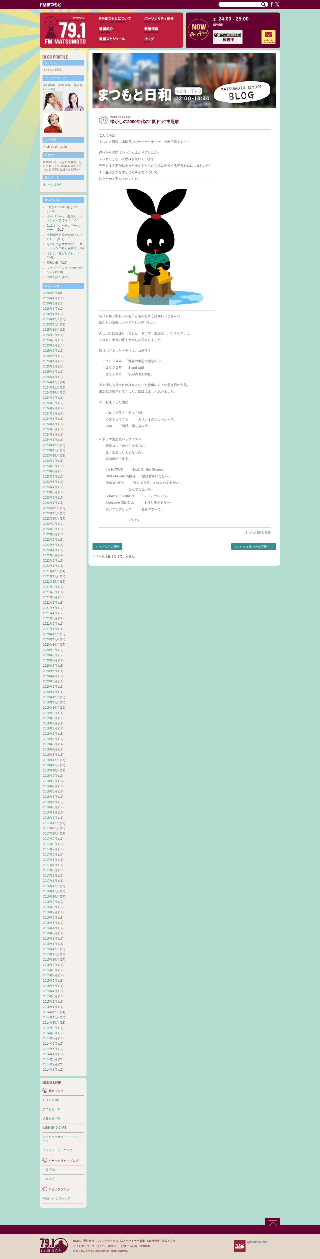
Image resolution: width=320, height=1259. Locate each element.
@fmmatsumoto (257, 1242)
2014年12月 (51, 1012)
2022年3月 (50, 555)
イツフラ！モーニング (57, 1150)
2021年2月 (50, 623)
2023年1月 (50, 503)
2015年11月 (51, 954)
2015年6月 (50, 980)
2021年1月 (50, 629)
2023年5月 (50, 482)
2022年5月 (50, 545)
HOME (77, 1240)
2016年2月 (50, 938)
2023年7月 (50, 471)
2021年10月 (51, 581)
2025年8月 (50, 340)
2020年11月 (51, 639)
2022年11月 (51, 513)
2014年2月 (50, 1064)
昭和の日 (53, 262)
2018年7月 (50, 786)
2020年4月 (50, 676)
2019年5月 (50, 733)
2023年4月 (50, 487)
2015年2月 (50, 1001)
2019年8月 (50, 718)
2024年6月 (50, 413)
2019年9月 (50, 713)
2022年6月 (50, 539)
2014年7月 (50, 1038)
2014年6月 (50, 1043)
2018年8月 (50, 781)
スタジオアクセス (107, 1240)
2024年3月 (50, 429)
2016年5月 (50, 923)
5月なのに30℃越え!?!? (62, 207)
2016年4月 (50, 928)
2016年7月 (50, 912)
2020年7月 (50, 660)
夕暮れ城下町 (51, 1118)
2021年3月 (50, 618)
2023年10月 (51, 455)
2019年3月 (50, 744)
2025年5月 (50, 356)
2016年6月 (50, 917)
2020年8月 (50, 655)
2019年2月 (50, 749)
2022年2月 (50, 560)
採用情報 (145, 1245)
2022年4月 (50, 550)
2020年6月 (50, 665)
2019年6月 (50, 728)
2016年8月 (50, 907)
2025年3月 (50, 366)
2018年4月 (50, 802)
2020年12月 (51, 634)
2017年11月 (51, 828)
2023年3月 (50, 492)
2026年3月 (50, 303)
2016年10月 (51, 896)
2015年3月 (50, 996)
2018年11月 (51, 765)
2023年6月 (50, 476)
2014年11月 (51, 1017)
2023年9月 (50, 461)
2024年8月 (50, 403)
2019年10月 (51, 707)
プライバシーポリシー (105, 1245)
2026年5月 (50, 293)
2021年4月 (50, 613)
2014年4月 (50, 1054)
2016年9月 (50, 902)
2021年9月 (50, 587)
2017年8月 (50, 844)
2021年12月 (51, 571)
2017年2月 (50, 875)
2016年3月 (50, 933)
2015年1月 (50, 1007)
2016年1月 (50, 944)
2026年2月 (50, 308)
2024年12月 (51, 382)
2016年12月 (51, 886)
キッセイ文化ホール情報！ (252, 546)
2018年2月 (50, 812)
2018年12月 (51, 760)
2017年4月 (50, 865)
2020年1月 (50, 692)
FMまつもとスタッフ (56, 1198)
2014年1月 (50, 1069)
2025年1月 (50, 377)
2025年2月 (50, 371)
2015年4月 (50, 991)
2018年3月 (50, 807)
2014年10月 (51, 1022)
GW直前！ (54, 277)
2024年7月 (50, 408)
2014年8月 (50, 1033)
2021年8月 (50, 592)
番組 (268, 532)
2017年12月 (51, 823)
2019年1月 (50, 754)
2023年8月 (50, 466)
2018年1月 (50, 817)
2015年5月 (50, 986)
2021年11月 (51, 576)
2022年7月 (50, 534)
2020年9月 (50, 650)
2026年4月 (50, 298)
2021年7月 (50, 597)
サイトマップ (81, 1245)
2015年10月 (51, 959)
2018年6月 (50, 791)
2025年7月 (50, 345)
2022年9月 (50, 524)
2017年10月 (51, 833)
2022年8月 (50, 529)
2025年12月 (51, 319)
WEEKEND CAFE (54, 1127)
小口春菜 (49, 85)
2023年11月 (51, 450)
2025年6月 (50, 350)
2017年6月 (50, 854)
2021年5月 (50, 608)
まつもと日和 (254, 532)
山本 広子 (48, 1179)
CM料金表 (153, 1240)
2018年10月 (51, 770)
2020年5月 (50, 671)
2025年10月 (51, 329)
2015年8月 (50, 970)
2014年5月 (50, 1049)
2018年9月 (50, 775)
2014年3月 (50, 1059)
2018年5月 (50, 796)
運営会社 (88, 1240)
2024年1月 (50, 440)
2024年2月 (50, 434)
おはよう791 (51, 1100)
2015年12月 (51, 949)
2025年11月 (51, 324)
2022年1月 (50, 566)
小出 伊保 (64, 85)
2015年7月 (50, 975)
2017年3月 (50, 870)
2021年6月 (50, 602)
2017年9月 (50, 839)
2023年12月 (51, 445)
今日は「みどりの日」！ (63, 253)
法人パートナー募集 (132, 1240)
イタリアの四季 (109, 546)
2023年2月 (50, 497)
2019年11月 (51, 702)
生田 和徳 (48, 1169)
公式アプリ (169, 1240)
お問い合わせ (129, 1245)
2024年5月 (50, 419)
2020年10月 (51, 644)
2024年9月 (50, 397)
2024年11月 (51, 387)
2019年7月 (50, 723)
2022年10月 (51, 518)
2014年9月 (50, 1028)
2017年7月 (50, 849)
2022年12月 (51, 508)
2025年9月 (50, 335)
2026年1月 (50, 314)
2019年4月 (50, 739)
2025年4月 (50, 361)
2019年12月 (51, 697)
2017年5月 (50, 860)
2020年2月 (50, 686)
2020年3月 (50, 681)
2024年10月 (51, 392)
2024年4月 (50, 424)
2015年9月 (50, 965)
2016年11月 (51, 891)
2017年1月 (50, 881)
